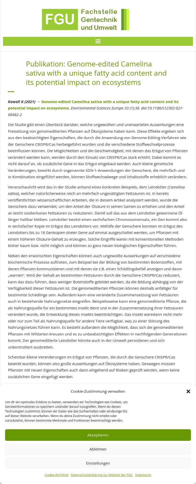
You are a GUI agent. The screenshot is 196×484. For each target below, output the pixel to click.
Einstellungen (98, 463)
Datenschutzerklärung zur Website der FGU (102, 475)
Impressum (143, 475)
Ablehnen (98, 449)
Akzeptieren (97, 434)
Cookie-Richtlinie (56, 475)
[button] (188, 391)
